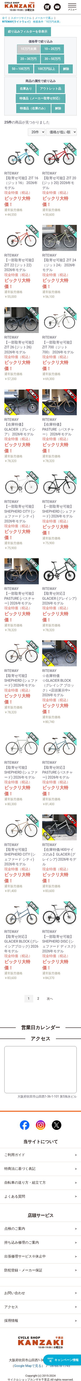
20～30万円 (29, 59)
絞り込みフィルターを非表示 (27, 31)
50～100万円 (21, 69)
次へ (50, 998)
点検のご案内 (14, 1228)
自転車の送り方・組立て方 (25, 1182)
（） (28, 1366)
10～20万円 (52, 49)
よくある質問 (14, 1196)
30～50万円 (52, 59)
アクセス (11, 1307)
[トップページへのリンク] (19, 5)
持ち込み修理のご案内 (21, 1242)
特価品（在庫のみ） (33, 108)
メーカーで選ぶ (44, 18)
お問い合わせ (14, 1293)
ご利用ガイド (14, 1155)
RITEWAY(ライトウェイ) (16, 21)
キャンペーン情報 (63, 1360)
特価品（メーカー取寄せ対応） (40, 98)
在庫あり (26, 88)
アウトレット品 (50, 88)
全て (4, 18)
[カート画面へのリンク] (47, 6)
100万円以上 (46, 69)
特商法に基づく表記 (19, 1169)
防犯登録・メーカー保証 (23, 1270)
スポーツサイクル (21, 18)
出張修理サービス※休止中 (25, 1256)
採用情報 (11, 1320)
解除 (66, 69)
